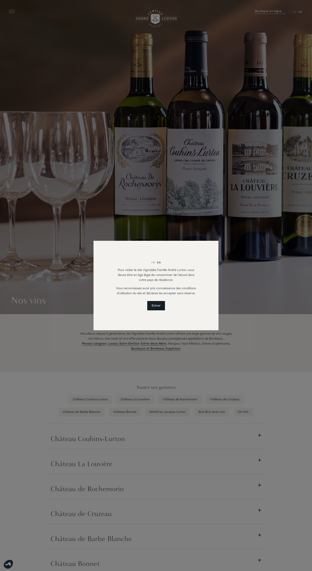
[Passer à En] (159, 263)
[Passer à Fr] (153, 263)
